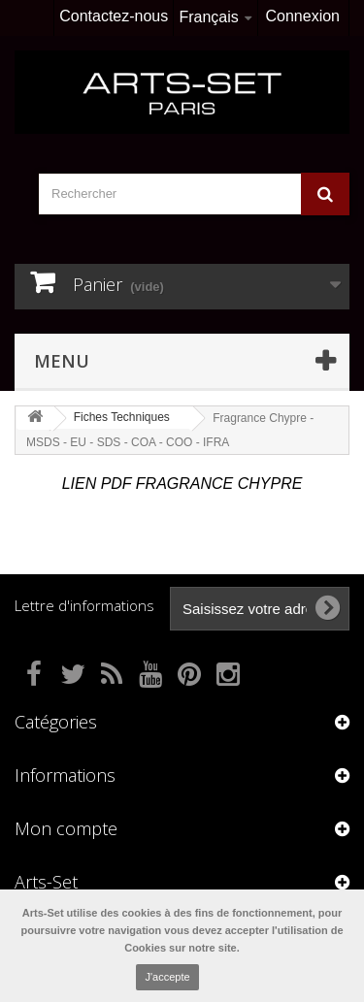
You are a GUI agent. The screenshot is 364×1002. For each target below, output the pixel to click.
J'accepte (167, 977)
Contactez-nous (113, 16)
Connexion (303, 16)
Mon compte (66, 828)
